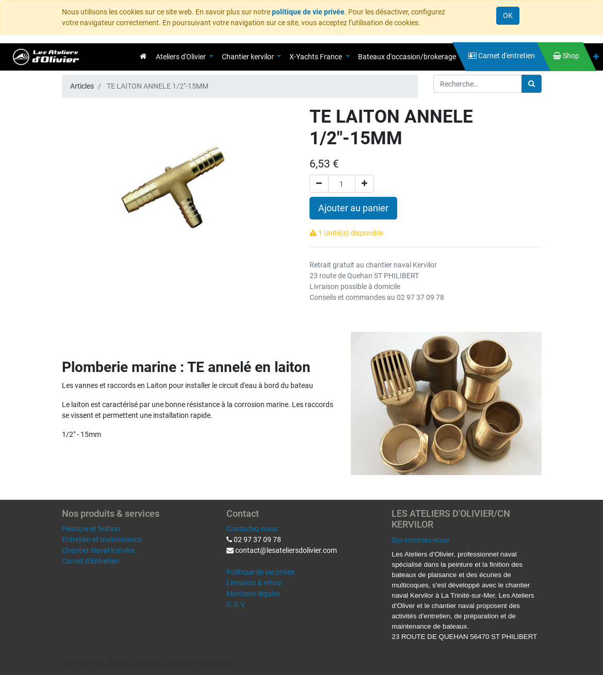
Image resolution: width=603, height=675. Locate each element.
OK (508, 15)
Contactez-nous (252, 529)
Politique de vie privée (260, 572)
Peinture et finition (91, 529)
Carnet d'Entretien (90, 561)
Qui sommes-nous (420, 540)
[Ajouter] (364, 184)
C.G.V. (236, 604)
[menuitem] (143, 56)
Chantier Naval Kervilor (98, 550)
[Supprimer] (319, 184)
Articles (82, 86)
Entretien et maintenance (102, 539)
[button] (596, 56)
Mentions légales (253, 593)
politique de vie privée (308, 12)
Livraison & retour (254, 583)
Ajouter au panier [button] (353, 208)
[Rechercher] (531, 84)
